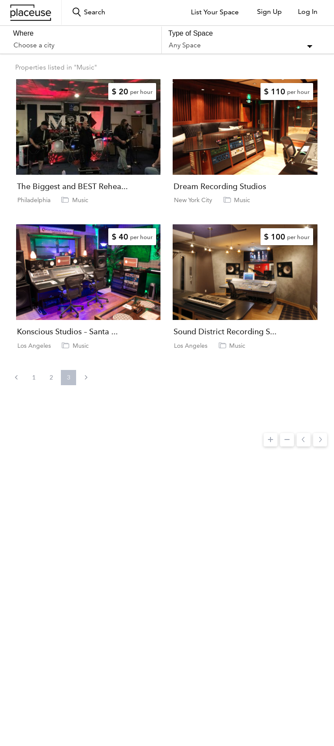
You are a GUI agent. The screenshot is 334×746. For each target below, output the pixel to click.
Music (80, 200)
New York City (193, 200)
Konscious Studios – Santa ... (67, 331)
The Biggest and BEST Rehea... (72, 186)
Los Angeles (34, 346)
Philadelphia (33, 200)
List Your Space (215, 12)
